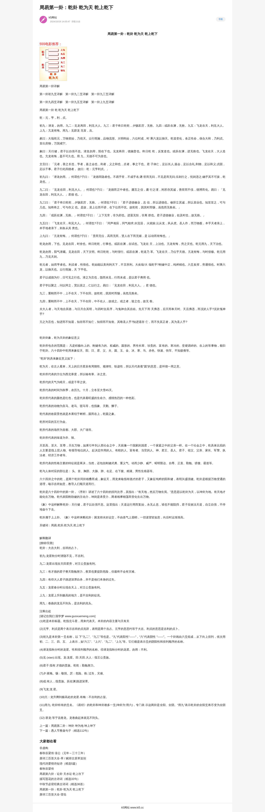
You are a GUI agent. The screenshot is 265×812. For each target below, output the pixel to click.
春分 (57, 587)
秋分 (55, 556)
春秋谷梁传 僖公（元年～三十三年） (63, 753)
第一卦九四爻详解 (51, 102)
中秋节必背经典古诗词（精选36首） (63, 784)
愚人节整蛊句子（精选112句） (70, 730)
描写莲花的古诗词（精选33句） (60, 779)
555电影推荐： (51, 44)
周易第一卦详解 (50, 86)
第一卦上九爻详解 (102, 102)
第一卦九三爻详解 (102, 94)
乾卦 (42, 337)
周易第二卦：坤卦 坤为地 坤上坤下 (73, 725)
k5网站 (53, 17)
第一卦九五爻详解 (76, 102)
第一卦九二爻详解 (76, 94)
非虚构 (44, 748)
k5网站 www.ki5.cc (132, 807)
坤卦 (202, 492)
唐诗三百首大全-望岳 (53, 794)
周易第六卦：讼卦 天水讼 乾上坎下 (62, 774)
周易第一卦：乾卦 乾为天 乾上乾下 (62, 789)
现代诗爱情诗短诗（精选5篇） (59, 763)
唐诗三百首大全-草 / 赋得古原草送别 (63, 758)
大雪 (103, 390)
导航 (221, 19)
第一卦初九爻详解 (51, 94)
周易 (42, 110)
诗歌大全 (75, 21)
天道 (85, 484)
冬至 (97, 390)
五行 (57, 421)
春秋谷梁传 (47, 768)
